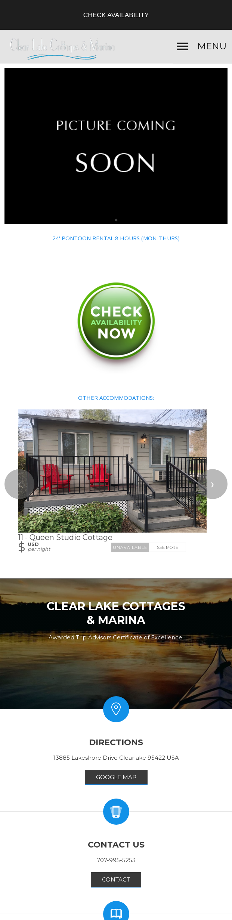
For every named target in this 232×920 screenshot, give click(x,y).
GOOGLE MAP (116, 777)
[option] (116, 146)
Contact (116, 879)
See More (167, 547)
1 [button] (116, 220)
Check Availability (116, 15)
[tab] (116, 220)
